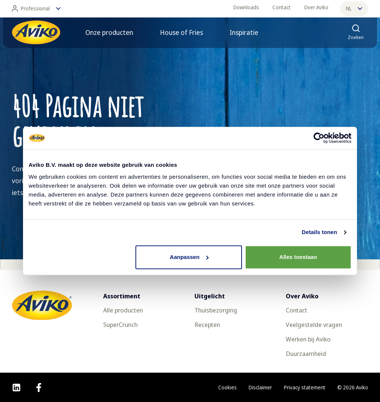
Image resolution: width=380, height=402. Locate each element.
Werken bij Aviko (308, 339)
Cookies (227, 387)
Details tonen (319, 232)
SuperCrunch (120, 324)
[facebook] (38, 387)
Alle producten (123, 310)
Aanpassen (189, 257)
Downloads (246, 7)
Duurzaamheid (306, 353)
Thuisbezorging (215, 310)
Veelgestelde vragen (314, 324)
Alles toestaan (298, 257)
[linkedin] (16, 387)
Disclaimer (260, 387)
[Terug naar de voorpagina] (36, 32)
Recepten (207, 324)
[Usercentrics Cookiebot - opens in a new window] (318, 137)
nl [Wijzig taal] (354, 8)
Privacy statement (304, 387)
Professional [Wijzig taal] (36, 8)
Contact (281, 7)
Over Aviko (316, 7)
